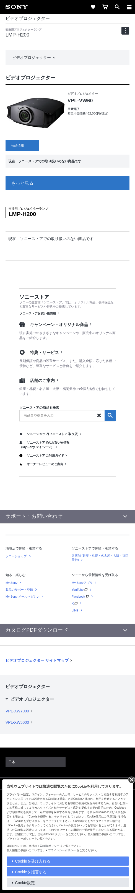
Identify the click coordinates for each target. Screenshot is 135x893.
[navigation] (125, 31)
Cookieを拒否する (30, 872)
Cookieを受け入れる (32, 861)
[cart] (105, 7)
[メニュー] (129, 7)
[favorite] (93, 7)
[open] (117, 7)
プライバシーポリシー (62, 850)
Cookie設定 (25, 883)
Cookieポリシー (49, 845)
